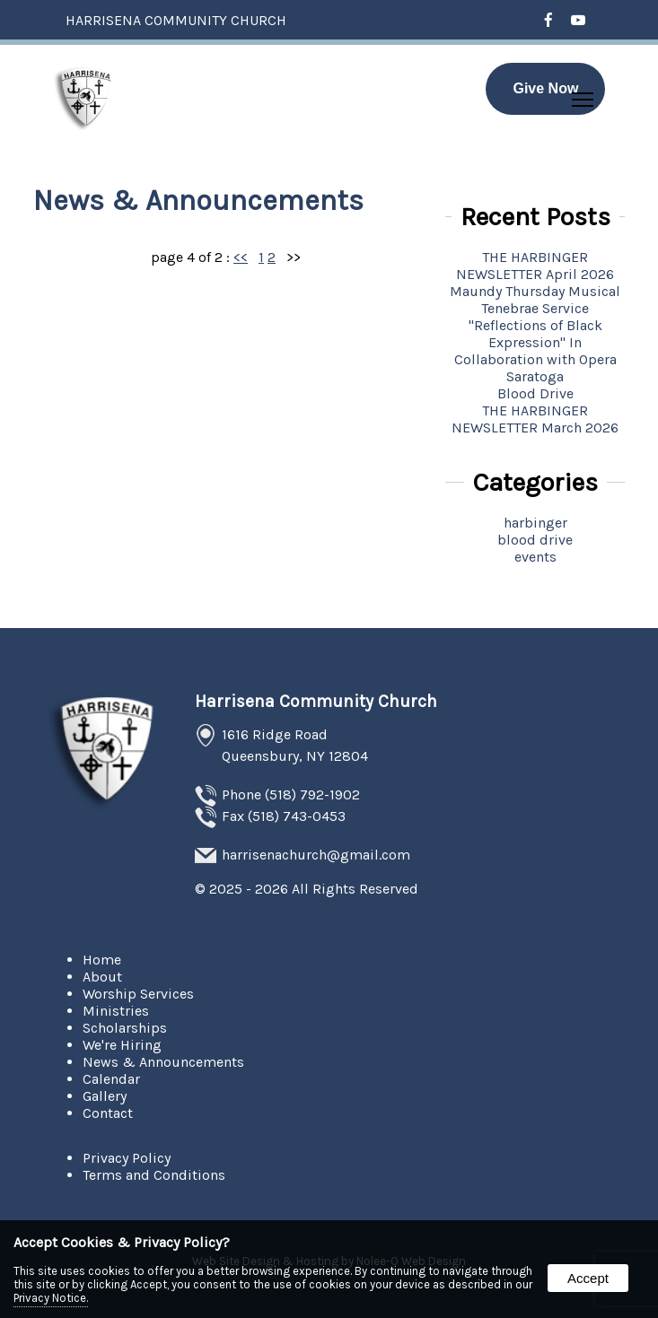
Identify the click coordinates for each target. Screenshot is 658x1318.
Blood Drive (535, 393)
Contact (108, 1113)
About (102, 976)
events (535, 556)
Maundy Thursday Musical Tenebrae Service (535, 300)
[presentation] (549, 21)
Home (102, 959)
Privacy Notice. (50, 1298)
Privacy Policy (127, 1157)
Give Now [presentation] (545, 88)
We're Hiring (122, 1044)
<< (240, 257)
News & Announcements (163, 1061)
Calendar (111, 1078)
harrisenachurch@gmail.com (316, 854)
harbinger (535, 522)
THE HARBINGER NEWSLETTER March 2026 (535, 419)
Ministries (116, 1010)
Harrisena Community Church (316, 701)
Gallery (105, 1095)
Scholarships (125, 1027)
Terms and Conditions (154, 1174)
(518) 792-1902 (312, 794)
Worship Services (138, 993)
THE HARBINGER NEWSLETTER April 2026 (535, 266)
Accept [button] (588, 1278)
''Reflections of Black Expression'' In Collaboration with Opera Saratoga (535, 351)
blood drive (535, 539)
